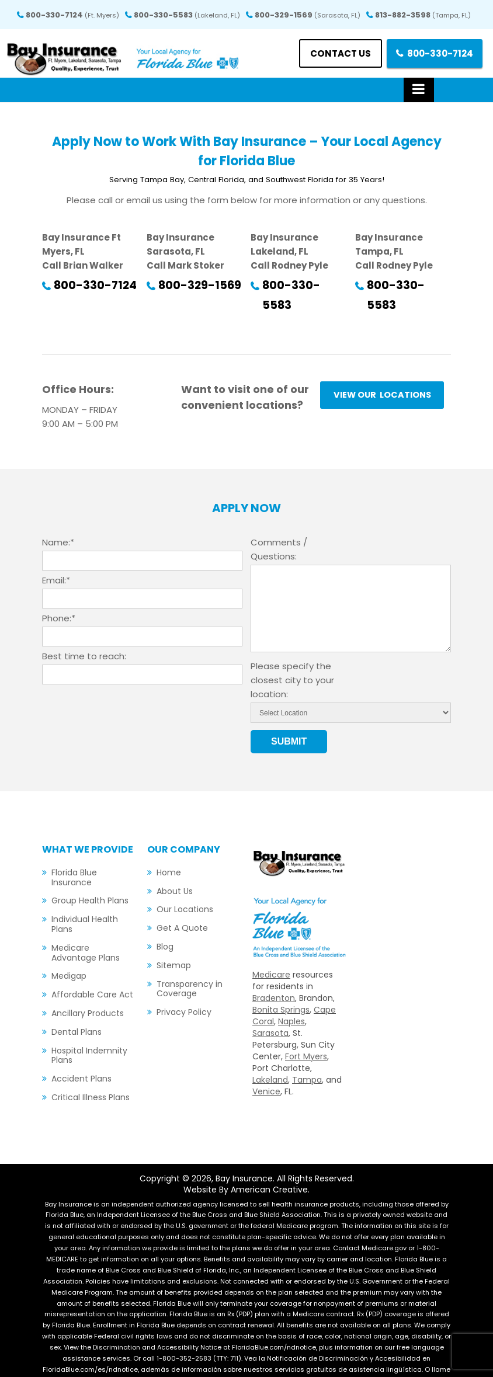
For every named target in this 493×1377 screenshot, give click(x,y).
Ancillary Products (87, 993)
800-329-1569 (307, 14)
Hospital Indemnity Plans (89, 1035)
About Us (175, 871)
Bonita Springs (281, 990)
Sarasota (270, 1013)
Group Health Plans (90, 880)
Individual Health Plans (84, 904)
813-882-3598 (423, 14)
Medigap (68, 956)
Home (169, 852)
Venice (266, 1071)
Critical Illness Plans (90, 1077)
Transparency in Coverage (190, 969)
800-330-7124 (72, 14)
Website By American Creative (245, 1170)
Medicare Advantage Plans (85, 933)
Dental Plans (76, 1012)
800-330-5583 (187, 14)
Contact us (332, 53)
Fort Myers (306, 1036)
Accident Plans (81, 1059)
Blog (165, 927)
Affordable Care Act (92, 974)
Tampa (307, 1060)
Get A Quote (182, 908)
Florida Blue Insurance (74, 857)
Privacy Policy (184, 992)
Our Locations (185, 889)
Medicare (271, 955)
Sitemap (174, 945)
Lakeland (270, 1060)
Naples (291, 1001)
